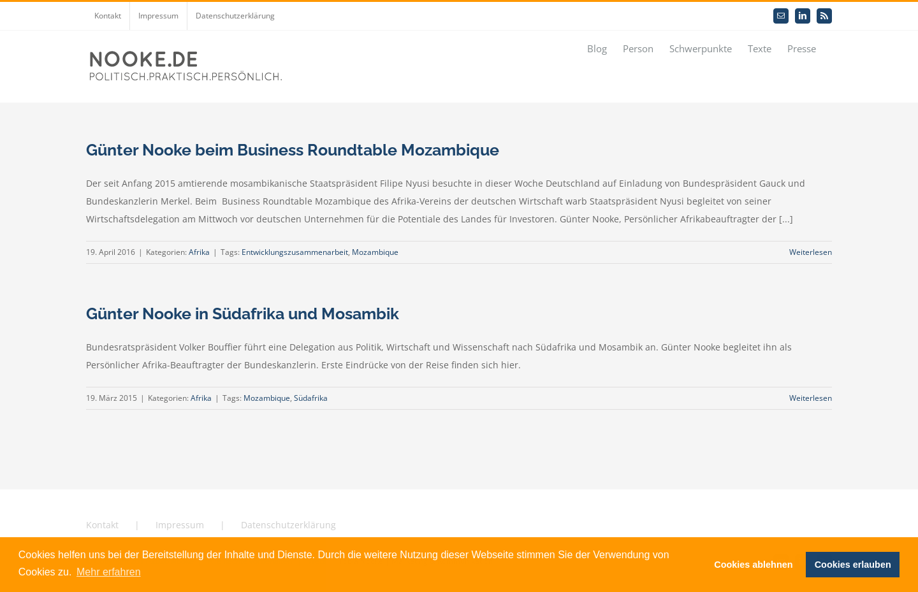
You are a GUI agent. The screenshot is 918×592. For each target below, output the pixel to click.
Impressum (180, 525)
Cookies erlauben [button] (853, 565)
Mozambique (375, 252)
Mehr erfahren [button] (108, 572)
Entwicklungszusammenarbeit (295, 252)
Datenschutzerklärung (288, 525)
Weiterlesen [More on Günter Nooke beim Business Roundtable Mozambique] (810, 252)
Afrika (199, 252)
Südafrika (311, 398)
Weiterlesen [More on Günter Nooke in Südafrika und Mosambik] (810, 398)
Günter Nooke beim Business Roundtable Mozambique (292, 149)
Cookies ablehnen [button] (753, 565)
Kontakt (102, 525)
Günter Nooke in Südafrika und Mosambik (242, 313)
